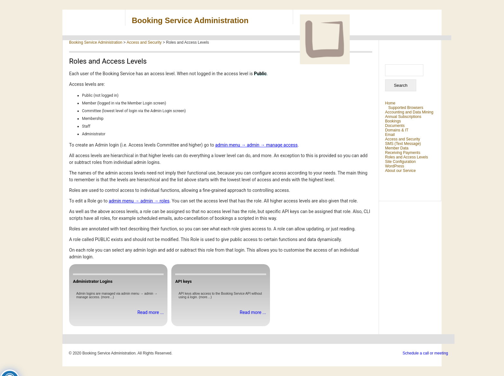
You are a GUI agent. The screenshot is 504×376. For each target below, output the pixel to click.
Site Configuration (400, 161)
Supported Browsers (405, 107)
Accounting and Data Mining (409, 112)
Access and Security (402, 139)
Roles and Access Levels (406, 157)
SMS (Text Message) (403, 143)
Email (390, 134)
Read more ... (150, 312)
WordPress (394, 166)
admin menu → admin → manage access (256, 145)
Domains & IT (397, 130)
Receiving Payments (402, 152)
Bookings (393, 121)
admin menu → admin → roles (139, 200)
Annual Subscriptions (403, 116)
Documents (395, 125)
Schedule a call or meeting (425, 353)
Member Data (397, 148)
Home (390, 103)
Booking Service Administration (190, 20)
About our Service (400, 170)
